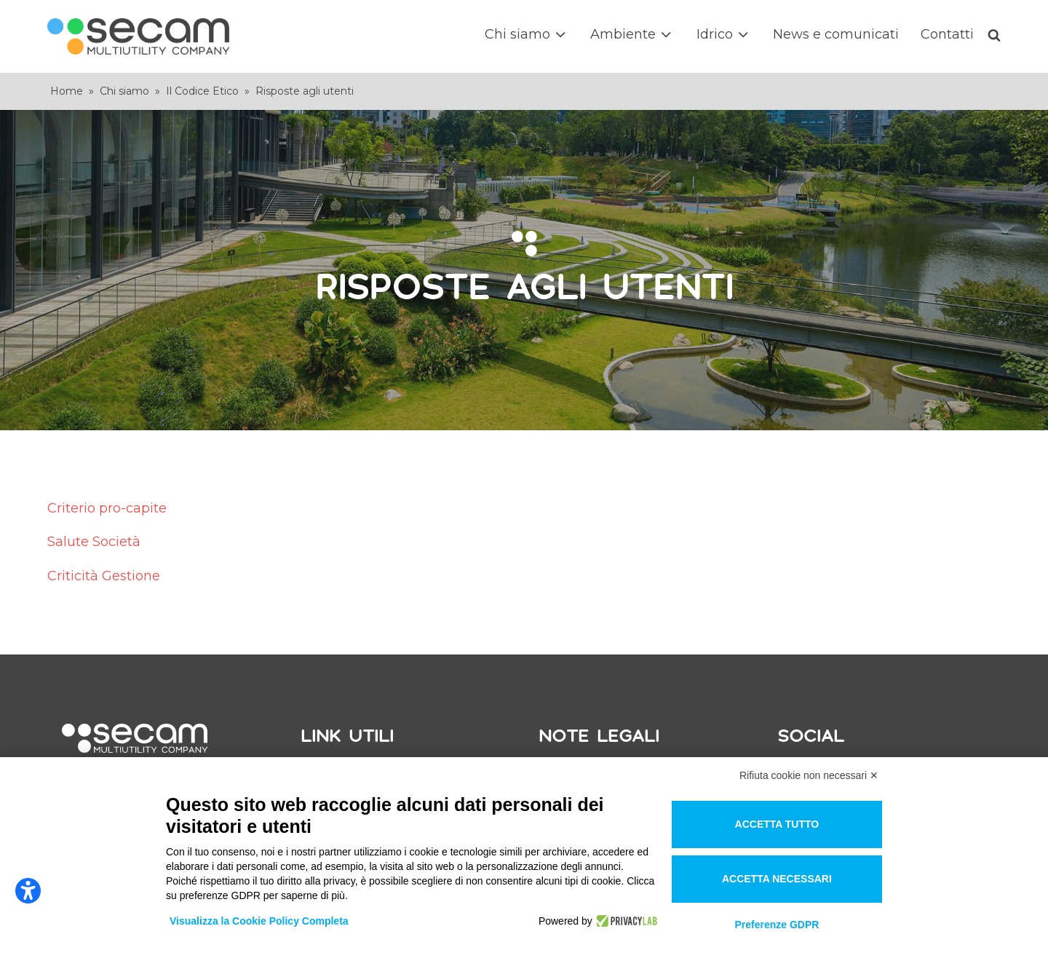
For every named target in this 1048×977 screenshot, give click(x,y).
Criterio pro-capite (107, 508)
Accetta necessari (777, 879)
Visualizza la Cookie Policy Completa (259, 921)
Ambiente (632, 34)
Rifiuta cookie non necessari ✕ (808, 775)
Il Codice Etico (202, 91)
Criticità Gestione (103, 576)
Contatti (947, 34)
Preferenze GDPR (776, 924)
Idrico (723, 34)
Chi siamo (526, 34)
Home (66, 91)
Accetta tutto (777, 824)
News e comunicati (836, 34)
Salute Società (93, 542)
